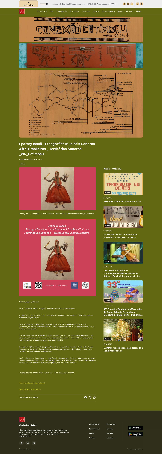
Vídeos (120, 11)
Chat (51, 11)
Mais (138, 11)
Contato (96, 11)
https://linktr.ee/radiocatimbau (30, 390)
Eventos (110, 429)
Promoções (74, 11)
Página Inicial (42, 11)
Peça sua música (108, 11)
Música (22, 164)
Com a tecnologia (135, 449)
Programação (62, 11)
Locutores (86, 11)
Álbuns (91, 433)
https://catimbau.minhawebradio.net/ (32, 383)
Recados (129, 11)
